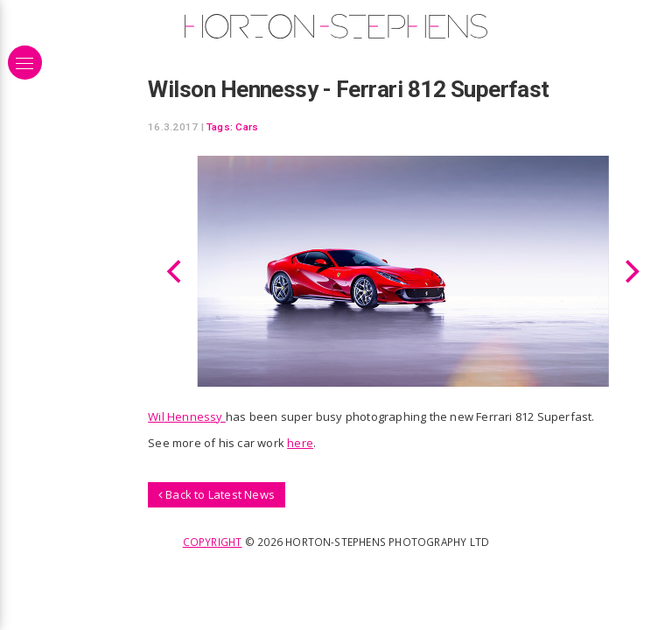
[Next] (630, 271)
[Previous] (176, 271)
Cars (246, 127)
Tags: (219, 127)
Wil (156, 416)
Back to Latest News (216, 494)
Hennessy (195, 416)
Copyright (212, 542)
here (300, 443)
